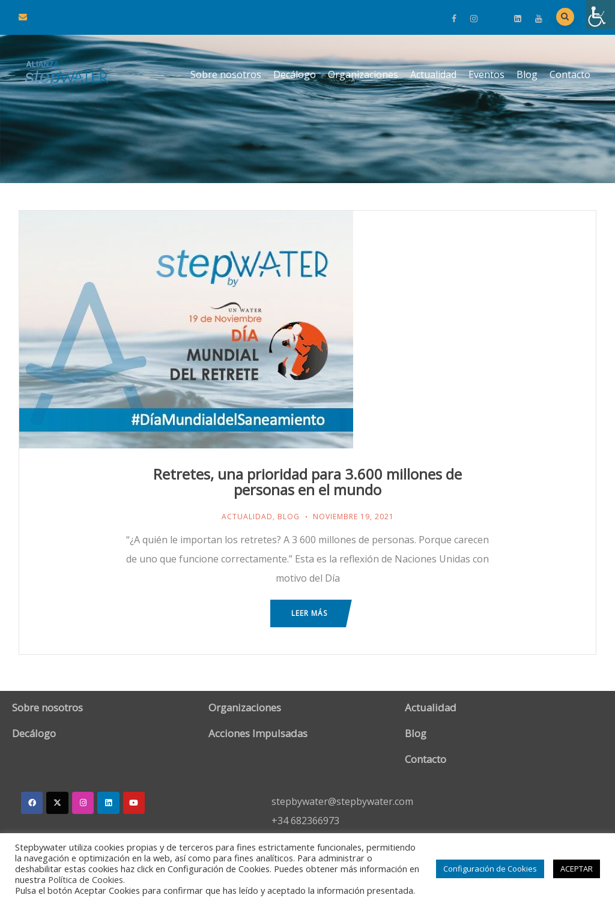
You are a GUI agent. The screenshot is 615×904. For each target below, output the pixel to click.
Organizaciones (363, 74)
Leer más (309, 613)
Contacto (570, 74)
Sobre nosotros (225, 74)
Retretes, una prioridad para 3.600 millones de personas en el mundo (307, 481)
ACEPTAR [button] (576, 868)
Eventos (486, 74)
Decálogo (294, 74)
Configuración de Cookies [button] (490, 868)
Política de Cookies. (86, 879)
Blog (527, 74)
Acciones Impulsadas (258, 733)
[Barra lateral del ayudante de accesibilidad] (600, 14)
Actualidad (433, 74)
